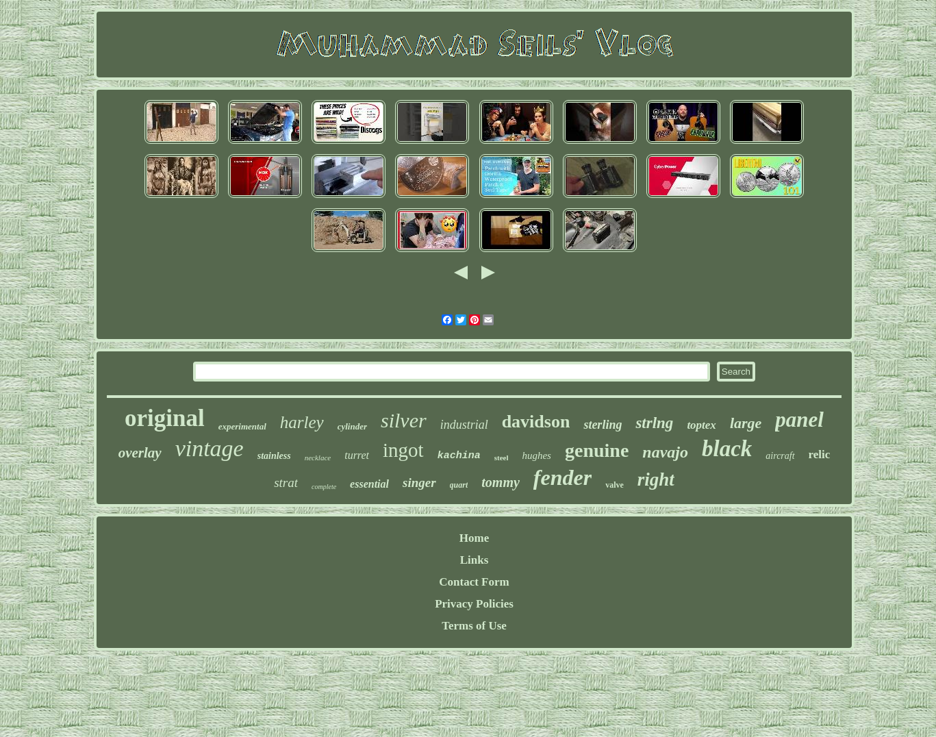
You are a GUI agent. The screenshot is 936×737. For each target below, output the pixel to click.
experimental (242, 426)
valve (614, 485)
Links (474, 559)
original (165, 418)
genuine (597, 450)
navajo (665, 452)
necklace (318, 457)
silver (404, 420)
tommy (500, 482)
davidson (536, 422)
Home (474, 538)
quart (459, 485)
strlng (654, 423)
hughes (536, 455)
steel (501, 457)
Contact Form (474, 581)
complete (324, 486)
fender (562, 477)
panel (799, 420)
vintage (209, 448)
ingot (403, 450)
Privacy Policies (474, 603)
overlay (140, 453)
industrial (464, 425)
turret (356, 455)
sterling (602, 425)
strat (286, 482)
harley (302, 422)
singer (419, 482)
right (655, 479)
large (745, 423)
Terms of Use (474, 625)
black (727, 448)
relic (820, 454)
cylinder (352, 426)
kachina (459, 456)
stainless (274, 456)
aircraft (780, 456)
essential (369, 484)
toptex (701, 425)
